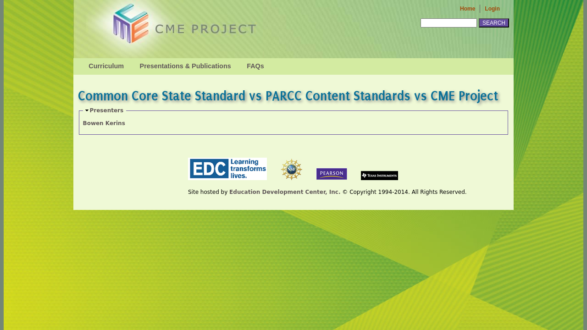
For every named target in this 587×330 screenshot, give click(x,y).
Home (467, 9)
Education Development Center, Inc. (284, 192)
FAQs (255, 66)
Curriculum (106, 66)
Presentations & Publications (185, 66)
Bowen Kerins (104, 123)
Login (492, 9)
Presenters (107, 110)
